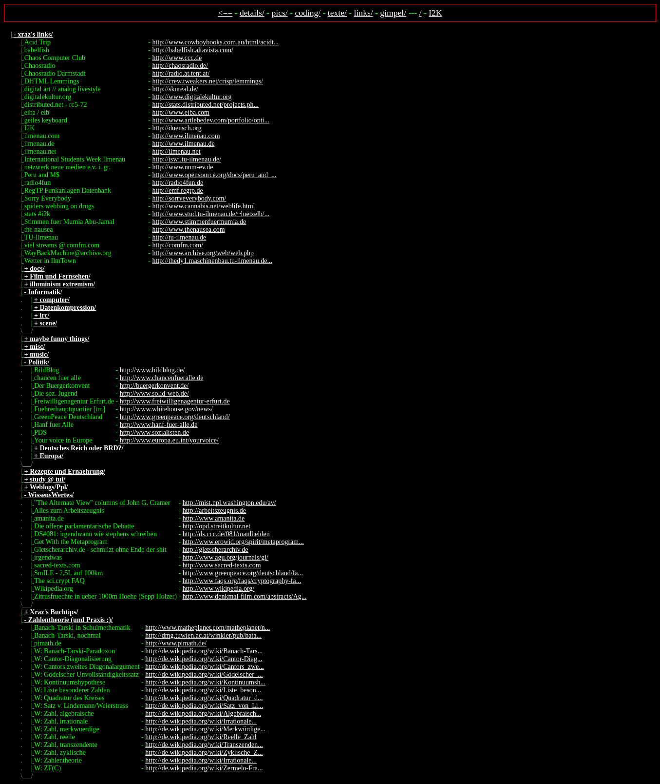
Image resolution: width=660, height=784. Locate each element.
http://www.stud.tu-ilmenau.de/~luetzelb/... (211, 214)
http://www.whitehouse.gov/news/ (166, 409)
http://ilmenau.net (176, 151)
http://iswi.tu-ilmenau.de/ (187, 159)
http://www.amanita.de (214, 518)
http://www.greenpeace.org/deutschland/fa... (243, 573)
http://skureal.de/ (175, 89)
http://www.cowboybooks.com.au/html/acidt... (215, 42)
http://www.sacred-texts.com (222, 565)
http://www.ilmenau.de (183, 143)
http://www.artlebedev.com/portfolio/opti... (210, 120)
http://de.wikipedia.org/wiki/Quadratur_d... (204, 698)
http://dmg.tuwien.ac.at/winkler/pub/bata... (203, 635)
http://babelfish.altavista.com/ (192, 50)
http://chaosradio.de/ (180, 65)
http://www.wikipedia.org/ (218, 588)
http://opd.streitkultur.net (216, 526)
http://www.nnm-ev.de (182, 167)
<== (225, 13)
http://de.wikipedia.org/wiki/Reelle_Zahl (200, 737)
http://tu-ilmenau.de (179, 237)
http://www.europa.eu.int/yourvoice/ (169, 440)
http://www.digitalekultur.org (192, 97)
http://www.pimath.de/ (176, 643)
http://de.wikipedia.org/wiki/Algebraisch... (203, 713)
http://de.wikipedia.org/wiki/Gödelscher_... (204, 674)
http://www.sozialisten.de (154, 432)
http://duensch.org (177, 128)
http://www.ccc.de (177, 57)
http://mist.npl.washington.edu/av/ (229, 502)
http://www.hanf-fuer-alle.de (159, 424)
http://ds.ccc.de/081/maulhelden (226, 534)
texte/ (337, 13)
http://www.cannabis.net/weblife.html (203, 206)
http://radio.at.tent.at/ (181, 73)
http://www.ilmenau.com (186, 136)
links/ (363, 13)
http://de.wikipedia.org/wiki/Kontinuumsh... (205, 682)
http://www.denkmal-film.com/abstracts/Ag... (245, 596)
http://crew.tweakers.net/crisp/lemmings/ (208, 81)
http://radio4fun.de (178, 182)
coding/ (308, 13)
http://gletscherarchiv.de (215, 549)
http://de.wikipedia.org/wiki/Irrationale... (201, 721)
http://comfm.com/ (178, 245)
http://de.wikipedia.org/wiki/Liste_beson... (203, 690)
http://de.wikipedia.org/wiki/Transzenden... (204, 744)
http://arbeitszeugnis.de (214, 510)
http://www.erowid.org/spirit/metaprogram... (243, 541)
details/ (252, 13)
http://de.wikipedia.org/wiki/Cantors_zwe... (204, 666)
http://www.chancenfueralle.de (162, 378)
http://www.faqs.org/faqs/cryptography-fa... (242, 580)
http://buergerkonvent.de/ (154, 385)
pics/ (280, 13)
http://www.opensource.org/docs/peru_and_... (214, 175)
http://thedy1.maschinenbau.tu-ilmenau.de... (212, 260)
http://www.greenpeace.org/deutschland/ (175, 417)
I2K (435, 13)
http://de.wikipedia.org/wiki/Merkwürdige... (205, 729)
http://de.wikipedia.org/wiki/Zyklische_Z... (204, 752)
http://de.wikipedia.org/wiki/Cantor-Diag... (203, 659)
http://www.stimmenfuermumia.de (199, 221)
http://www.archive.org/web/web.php (203, 253)
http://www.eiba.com (180, 112)
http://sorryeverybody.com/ (189, 198)
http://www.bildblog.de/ (152, 370)
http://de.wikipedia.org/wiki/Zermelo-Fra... (204, 768)
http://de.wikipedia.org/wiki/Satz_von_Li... (204, 705)
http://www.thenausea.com (188, 229)
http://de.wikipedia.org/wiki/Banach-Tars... (204, 651)
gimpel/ (393, 13)
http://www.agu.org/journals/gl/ (225, 557)
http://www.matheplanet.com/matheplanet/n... (207, 627)
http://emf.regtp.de (177, 190)
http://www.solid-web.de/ (154, 393)
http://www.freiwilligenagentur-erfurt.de (175, 401)
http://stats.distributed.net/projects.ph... (205, 104)
